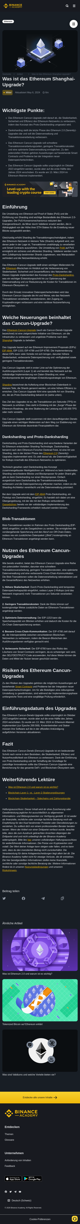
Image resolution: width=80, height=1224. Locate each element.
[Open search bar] (66, 5)
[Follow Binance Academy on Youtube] (20, 1192)
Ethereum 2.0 (50, 453)
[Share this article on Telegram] (43, 898)
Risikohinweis (9, 870)
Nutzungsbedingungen (36, 867)
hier (30, 840)
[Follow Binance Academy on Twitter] (10, 1192)
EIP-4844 (7, 350)
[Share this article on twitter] (4, 898)
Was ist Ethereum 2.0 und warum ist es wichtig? (33, 787)
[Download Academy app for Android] (32, 1179)
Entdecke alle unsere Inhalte (40, 1097)
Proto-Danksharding (63, 275)
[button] (74, 6)
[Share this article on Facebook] (23, 898)
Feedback (10, 1166)
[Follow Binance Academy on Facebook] (6, 1192)
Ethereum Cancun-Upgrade (21, 330)
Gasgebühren (9, 504)
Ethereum (11, 268)
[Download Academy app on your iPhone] (13, 1179)
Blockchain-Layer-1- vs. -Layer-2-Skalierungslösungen (36, 793)
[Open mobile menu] (74, 5)
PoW (62, 248)
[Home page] (13, 6)
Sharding (7, 384)
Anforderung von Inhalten (18, 1160)
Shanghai (7, 340)
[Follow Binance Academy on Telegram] (15, 1192)
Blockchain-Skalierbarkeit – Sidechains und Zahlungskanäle (39, 798)
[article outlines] (74, 24)
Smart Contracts (23, 686)
